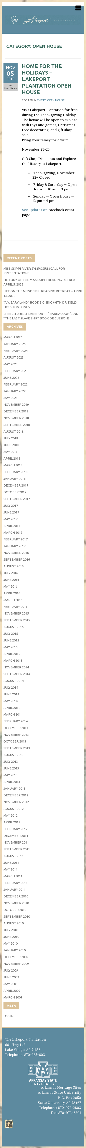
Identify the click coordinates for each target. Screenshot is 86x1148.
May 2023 (10, 364)
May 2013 (10, 775)
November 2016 (16, 553)
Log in (8, 1016)
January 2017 (14, 546)
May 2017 (10, 519)
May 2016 (10, 586)
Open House (55, 100)
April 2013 (11, 782)
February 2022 (15, 384)
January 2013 (14, 788)
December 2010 (15, 896)
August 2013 (13, 755)
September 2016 (16, 559)
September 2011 (16, 849)
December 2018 (15, 411)
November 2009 (16, 963)
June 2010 (11, 937)
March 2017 (12, 532)
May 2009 (10, 984)
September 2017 (16, 499)
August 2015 (13, 627)
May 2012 (10, 815)
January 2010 (14, 950)
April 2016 (11, 593)
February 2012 (15, 829)
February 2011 (15, 883)
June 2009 (11, 977)
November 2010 (16, 903)
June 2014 (11, 694)
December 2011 (15, 835)
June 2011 (11, 862)
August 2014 (13, 681)
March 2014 (12, 714)
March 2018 (12, 465)
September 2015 (16, 620)
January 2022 (14, 391)
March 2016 (12, 600)
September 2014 (16, 674)
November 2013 (16, 734)
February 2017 (15, 539)
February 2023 (15, 371)
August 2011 (13, 856)
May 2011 (10, 869)
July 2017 (10, 505)
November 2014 (16, 667)
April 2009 (11, 990)
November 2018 (16, 418)
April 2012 (11, 822)
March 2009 (12, 997)
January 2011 (14, 889)
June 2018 (11, 445)
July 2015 (10, 633)
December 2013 (15, 728)
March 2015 (12, 660)
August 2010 (13, 923)
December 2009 (15, 957)
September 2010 (16, 916)
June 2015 (11, 640)
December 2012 (15, 795)
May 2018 (10, 452)
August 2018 (13, 431)
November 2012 (16, 802)
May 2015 (10, 647)
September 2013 (16, 748)
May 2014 (10, 701)
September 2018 (16, 425)
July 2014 (10, 687)
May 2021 (10, 398)
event (41, 100)
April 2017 (11, 526)
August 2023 (13, 357)
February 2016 (15, 606)
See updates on (35, 210)
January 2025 (14, 344)
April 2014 (11, 707)
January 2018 (14, 478)
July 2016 (10, 573)
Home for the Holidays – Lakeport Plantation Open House (46, 79)
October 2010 (14, 910)
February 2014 (15, 721)
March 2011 (12, 876)
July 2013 (10, 761)
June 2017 (11, 512)
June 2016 (11, 579)
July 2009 (10, 970)
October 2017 (14, 492)
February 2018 (15, 472)
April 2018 (11, 458)
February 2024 (15, 350)
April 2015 (11, 654)
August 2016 (13, 566)
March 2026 (12, 337)
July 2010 (10, 930)
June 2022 (11, 377)
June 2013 (11, 768)
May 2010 (10, 943)
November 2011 (16, 842)
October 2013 (14, 741)
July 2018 (10, 438)
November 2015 (16, 613)
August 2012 (13, 809)
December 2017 (15, 485)
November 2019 (16, 404)
